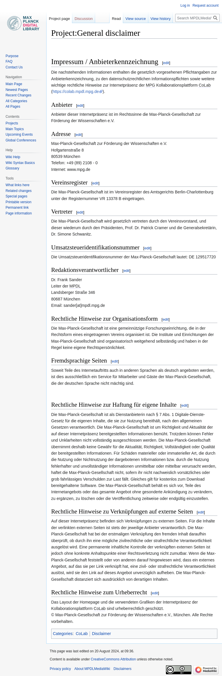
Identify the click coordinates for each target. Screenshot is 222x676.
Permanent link (17, 208)
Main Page (13, 84)
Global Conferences (20, 140)
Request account (206, 5)
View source (135, 18)
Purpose (11, 56)
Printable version (18, 202)
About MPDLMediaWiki (92, 669)
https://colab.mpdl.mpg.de (76, 91)
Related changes (18, 191)
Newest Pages (16, 90)
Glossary (12, 168)
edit (166, 63)
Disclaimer (101, 633)
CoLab (82, 633)
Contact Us (14, 67)
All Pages (12, 106)
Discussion (84, 18)
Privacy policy (60, 669)
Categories (63, 633)
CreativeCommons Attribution (113, 659)
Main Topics (14, 129)
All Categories (16, 101)
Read (116, 18)
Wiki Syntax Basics (20, 163)
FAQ (8, 61)
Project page (59, 18)
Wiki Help (12, 157)
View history (161, 18)
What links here (17, 185)
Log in (185, 5)
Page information (18, 213)
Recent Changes (18, 95)
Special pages (16, 196)
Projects (11, 123)
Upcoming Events (19, 134)
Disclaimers (123, 669)
